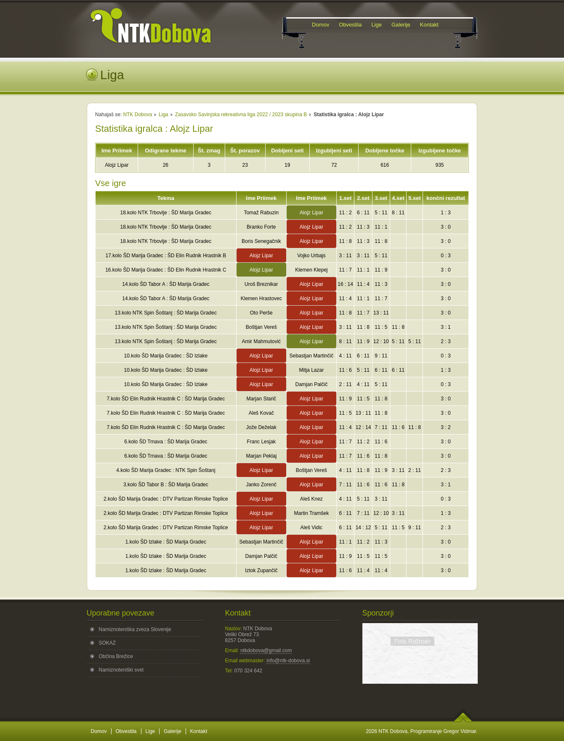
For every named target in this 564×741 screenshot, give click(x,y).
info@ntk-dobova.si (288, 661)
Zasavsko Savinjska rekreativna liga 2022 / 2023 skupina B (241, 114)
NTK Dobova (137, 114)
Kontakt (199, 731)
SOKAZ (107, 643)
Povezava (419, 674)
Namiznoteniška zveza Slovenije (135, 629)
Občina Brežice (116, 656)
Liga (163, 114)
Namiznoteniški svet (121, 670)
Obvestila (126, 731)
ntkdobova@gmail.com (266, 650)
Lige (150, 731)
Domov (99, 731)
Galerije (172, 731)
